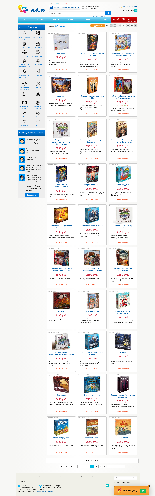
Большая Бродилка (61, 435)
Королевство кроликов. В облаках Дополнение (123, 52)
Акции (56, 20)
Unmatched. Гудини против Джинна (92, 52)
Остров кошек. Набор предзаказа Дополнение (123, 224)
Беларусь (70, 4)
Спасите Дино (123, 182)
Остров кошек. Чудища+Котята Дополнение (61, 351)
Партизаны (61, 392)
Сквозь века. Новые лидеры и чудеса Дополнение (123, 138)
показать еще (92, 458)
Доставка (83, 474)
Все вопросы (31, 195)
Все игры (40, 20)
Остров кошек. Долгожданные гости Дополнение (61, 139)
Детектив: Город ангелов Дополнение (61, 224)
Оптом (87, 20)
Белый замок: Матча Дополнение (123, 267)
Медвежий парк (92, 435)
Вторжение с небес (92, 182)
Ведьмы (123, 350)
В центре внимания (92, 392)
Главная (24, 20)
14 (118, 464)
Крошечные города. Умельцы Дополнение (92, 267)
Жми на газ (123, 435)
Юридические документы (43, 489)
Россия (53, 4)
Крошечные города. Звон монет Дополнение (61, 267)
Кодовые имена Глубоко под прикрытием (123, 393)
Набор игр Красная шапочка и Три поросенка (123, 94)
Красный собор (92, 309)
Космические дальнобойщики (61, 183)
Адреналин (61, 93)
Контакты (103, 20)
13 (113, 464)
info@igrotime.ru (28, 485)
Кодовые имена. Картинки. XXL (92, 94)
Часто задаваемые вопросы (100, 474)
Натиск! (61, 309)
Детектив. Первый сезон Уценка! (92, 351)
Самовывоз (72, 20)
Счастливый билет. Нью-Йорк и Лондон (123, 310)
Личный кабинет (130, 6)
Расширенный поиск (99, 16)
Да (143, 490)
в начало (64, 464)
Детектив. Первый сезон (92, 223)
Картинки (61, 51)
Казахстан (61, 4)
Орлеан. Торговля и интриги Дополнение (92, 138)
